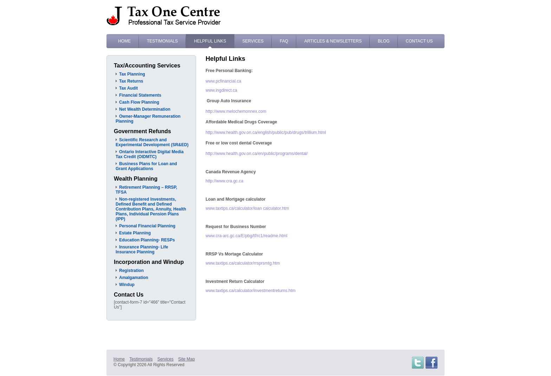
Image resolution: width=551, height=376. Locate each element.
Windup (127, 284)
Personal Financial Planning (147, 225)
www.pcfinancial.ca (223, 81)
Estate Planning (135, 233)
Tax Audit (128, 88)
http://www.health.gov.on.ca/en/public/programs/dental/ (257, 153)
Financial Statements (140, 95)
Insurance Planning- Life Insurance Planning (142, 249)
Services (253, 41)
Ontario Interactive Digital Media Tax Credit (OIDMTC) (149, 154)
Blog (383, 41)
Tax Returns (131, 81)
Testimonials (162, 41)
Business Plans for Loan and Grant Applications (146, 166)
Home (124, 41)
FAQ (284, 41)
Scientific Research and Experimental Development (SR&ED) (152, 142)
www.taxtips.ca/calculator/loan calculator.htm (247, 208)
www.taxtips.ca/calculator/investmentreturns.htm (251, 290)
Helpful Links (210, 41)
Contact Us (419, 41)
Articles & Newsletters (333, 41)
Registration (131, 270)
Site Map (186, 359)
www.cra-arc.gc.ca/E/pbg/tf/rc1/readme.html (246, 235)
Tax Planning (132, 74)
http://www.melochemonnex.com (236, 111)
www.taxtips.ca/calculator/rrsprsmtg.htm (243, 263)
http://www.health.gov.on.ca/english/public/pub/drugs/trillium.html (266, 132)
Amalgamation (133, 277)
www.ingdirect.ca (221, 90)
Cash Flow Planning (139, 102)
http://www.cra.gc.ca (224, 181)
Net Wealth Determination (144, 109)
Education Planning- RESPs (147, 240)
